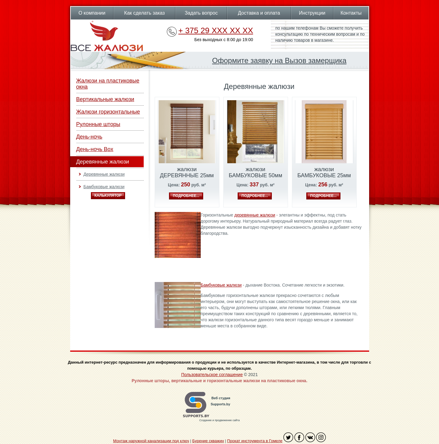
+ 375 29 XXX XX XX (215, 30)
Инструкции (312, 13)
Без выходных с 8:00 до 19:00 (223, 39)
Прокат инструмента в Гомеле (254, 441)
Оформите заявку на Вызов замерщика (279, 60)
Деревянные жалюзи (104, 174)
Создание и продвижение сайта (219, 420)
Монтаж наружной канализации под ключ (151, 441)
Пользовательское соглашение (212, 374)
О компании (91, 13)
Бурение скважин (208, 441)
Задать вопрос (201, 13)
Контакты (351, 13)
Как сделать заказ (144, 13)
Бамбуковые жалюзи (104, 186)
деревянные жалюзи (254, 215)
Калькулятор (107, 195)
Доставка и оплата (259, 13)
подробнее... (186, 196)
